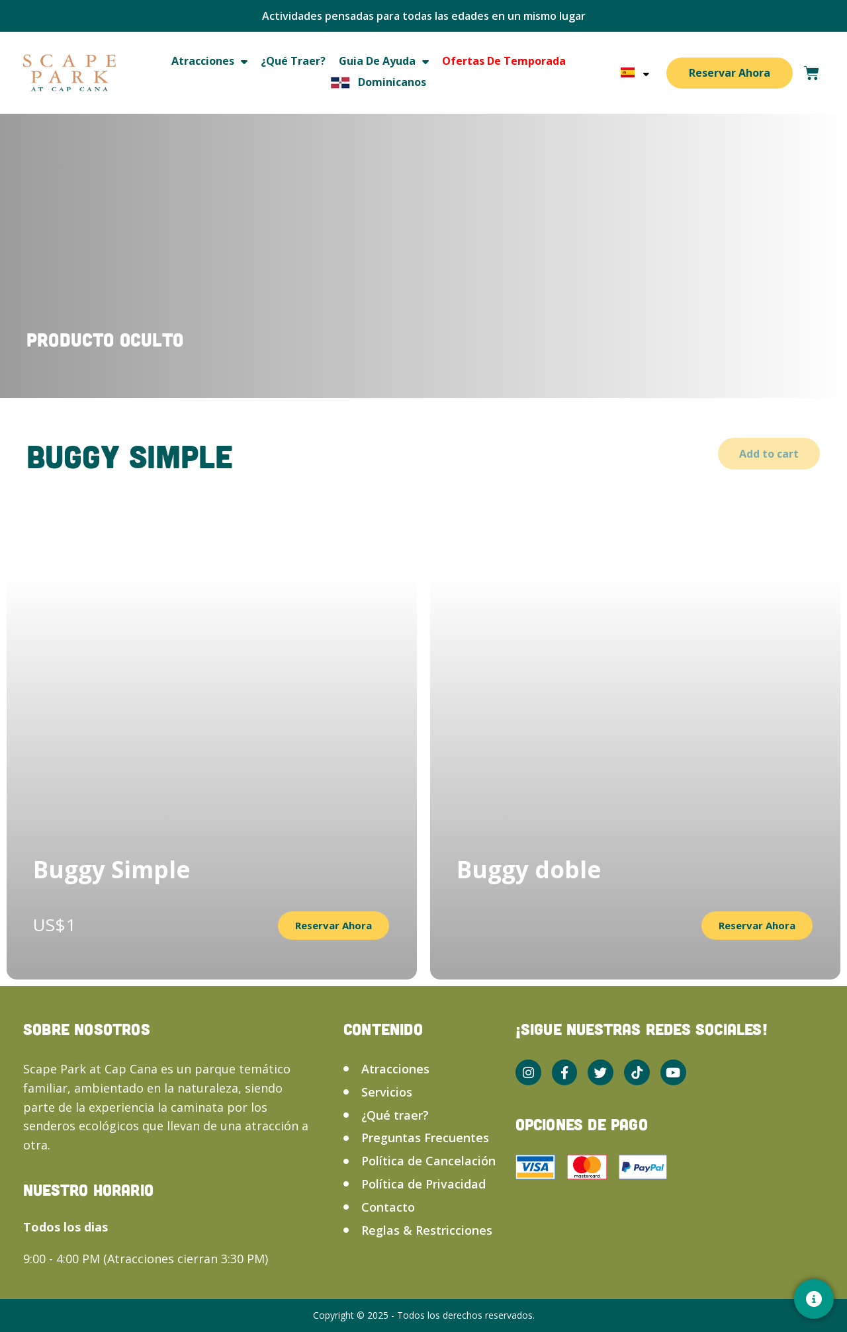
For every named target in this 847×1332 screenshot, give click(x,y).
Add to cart (769, 453)
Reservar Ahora (729, 72)
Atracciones (209, 61)
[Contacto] (814, 1299)
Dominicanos (375, 82)
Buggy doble (529, 869)
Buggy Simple (112, 869)
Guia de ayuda (384, 61)
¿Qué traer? (293, 61)
